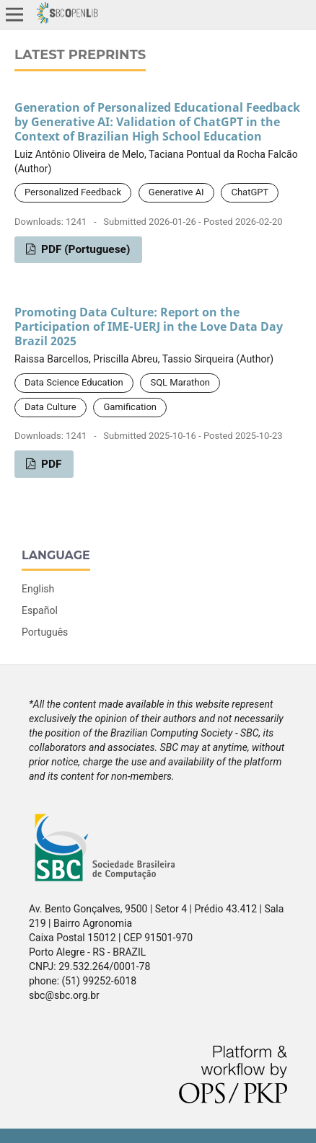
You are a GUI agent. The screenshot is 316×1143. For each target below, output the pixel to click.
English (38, 589)
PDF (49, 464)
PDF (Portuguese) (84, 249)
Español (40, 610)
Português (45, 632)
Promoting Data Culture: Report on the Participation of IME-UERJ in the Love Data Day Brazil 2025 (148, 326)
